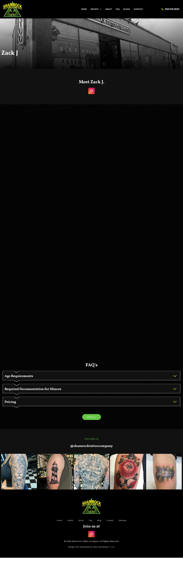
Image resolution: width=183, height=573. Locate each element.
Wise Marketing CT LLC (104, 562)
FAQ (118, 9)
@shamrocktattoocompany (91, 461)
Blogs (126, 9)
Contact (138, 9)
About (108, 9)
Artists (95, 9)
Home (84, 9)
